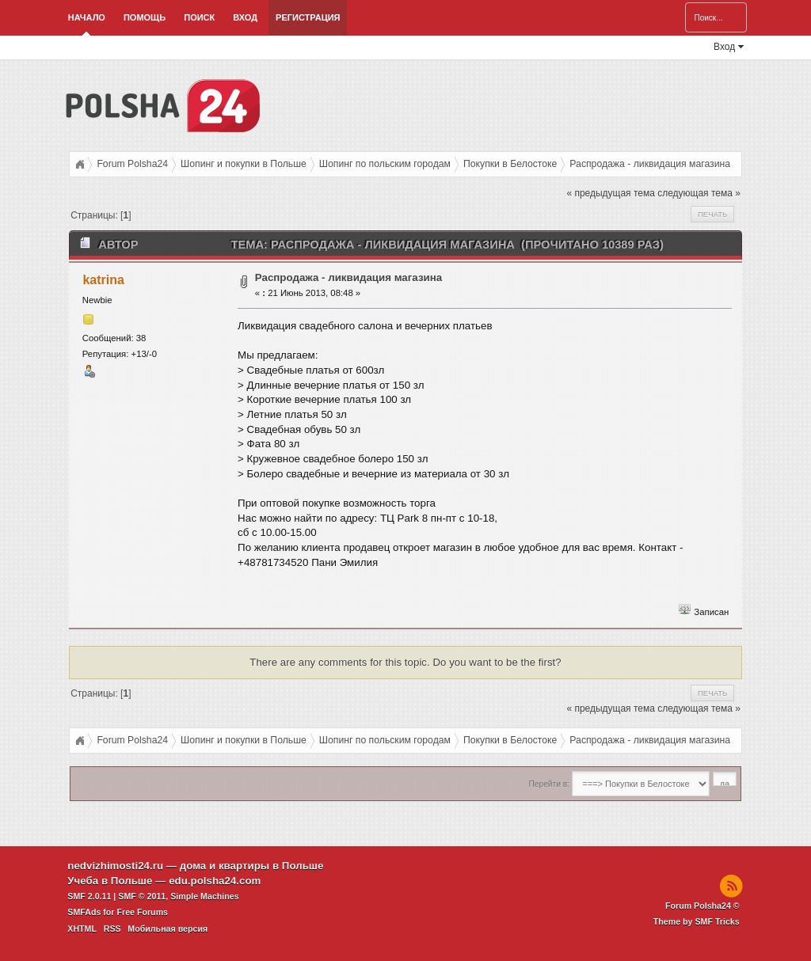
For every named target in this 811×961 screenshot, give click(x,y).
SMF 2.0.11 (89, 896)
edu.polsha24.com (215, 881)
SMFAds (84, 912)
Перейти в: (549, 784)
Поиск (199, 17)
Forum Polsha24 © (702, 905)
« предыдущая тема (610, 193)
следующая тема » (699, 193)
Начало (86, 17)
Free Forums (142, 912)
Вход (245, 17)
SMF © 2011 (142, 896)
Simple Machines (204, 896)
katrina (103, 280)
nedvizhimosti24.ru (115, 866)
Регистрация (308, 17)
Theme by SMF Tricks (696, 921)
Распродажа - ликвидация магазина (348, 277)
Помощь (145, 17)
